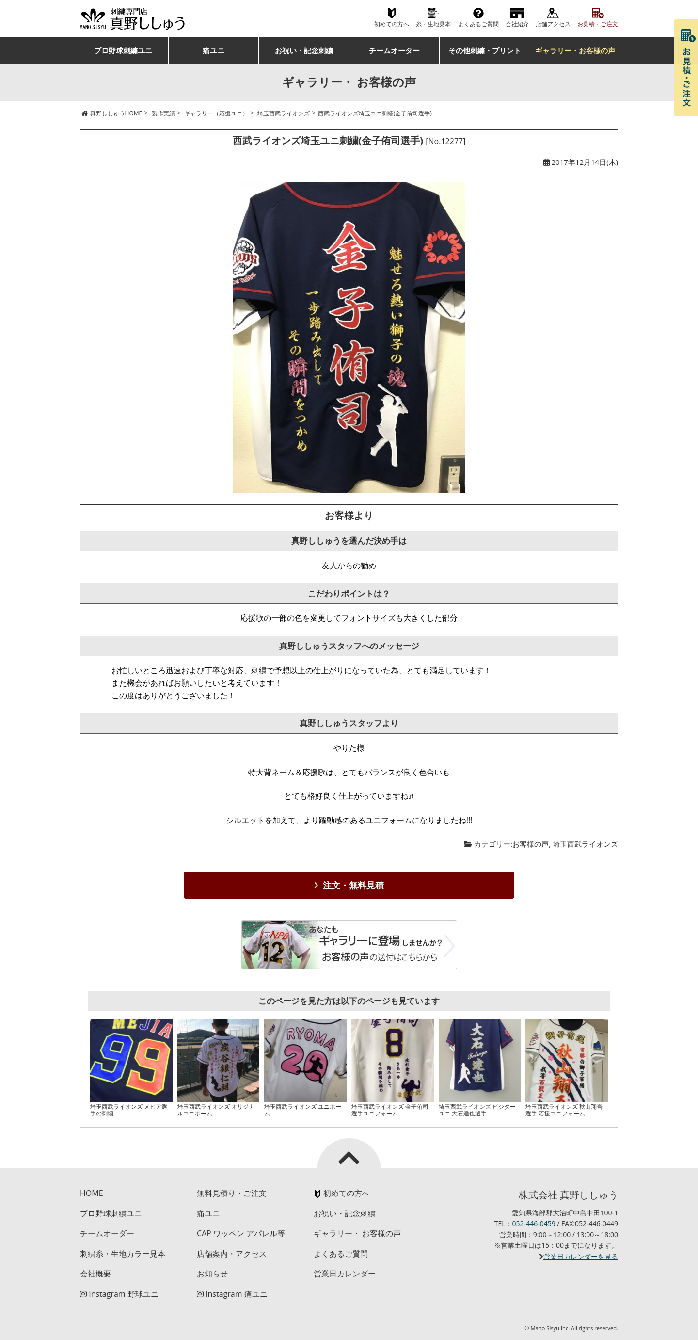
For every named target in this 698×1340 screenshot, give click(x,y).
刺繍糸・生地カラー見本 (122, 1253)
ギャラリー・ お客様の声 (357, 1233)
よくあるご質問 (478, 24)
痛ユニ (213, 50)
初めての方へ (391, 24)
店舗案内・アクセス (232, 1253)
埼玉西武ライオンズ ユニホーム (302, 1109)
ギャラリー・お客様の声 (575, 50)
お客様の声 (530, 844)
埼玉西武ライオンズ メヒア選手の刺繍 (128, 1109)
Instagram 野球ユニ (119, 1294)
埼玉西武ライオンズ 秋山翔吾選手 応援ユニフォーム (564, 1109)
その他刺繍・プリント (484, 50)
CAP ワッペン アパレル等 (241, 1233)
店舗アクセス (553, 24)
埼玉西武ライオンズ (585, 844)
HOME (91, 1193)
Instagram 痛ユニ (232, 1294)
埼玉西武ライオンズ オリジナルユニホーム (215, 1109)
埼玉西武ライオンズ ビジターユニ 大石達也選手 (477, 1109)
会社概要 (95, 1273)
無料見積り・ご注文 (232, 1193)
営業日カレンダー (345, 1273)
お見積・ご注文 (597, 24)
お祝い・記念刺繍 (304, 50)
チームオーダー (394, 50)
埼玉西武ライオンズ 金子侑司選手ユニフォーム (389, 1109)
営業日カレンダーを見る (580, 1256)
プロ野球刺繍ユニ (123, 50)
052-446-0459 (533, 1223)
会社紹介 (517, 24)
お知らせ (212, 1273)
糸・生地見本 (433, 24)
